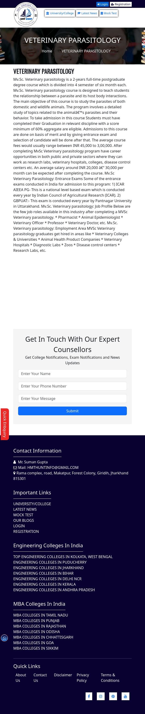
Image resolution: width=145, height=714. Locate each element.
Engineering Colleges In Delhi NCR (47, 578)
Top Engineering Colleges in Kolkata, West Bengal (63, 556)
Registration (121, 4)
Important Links (32, 492)
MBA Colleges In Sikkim (35, 648)
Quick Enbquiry (4, 424)
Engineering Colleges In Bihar (43, 573)
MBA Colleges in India (39, 603)
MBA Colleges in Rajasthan (39, 626)
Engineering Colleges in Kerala (44, 584)
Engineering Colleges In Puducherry (49, 562)
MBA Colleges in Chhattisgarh (43, 637)
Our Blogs (23, 520)
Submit (72, 410)
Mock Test (109, 13)
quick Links (26, 665)
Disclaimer (63, 674)
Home (47, 51)
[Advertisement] (72, 285)
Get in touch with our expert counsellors (72, 344)
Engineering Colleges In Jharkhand (48, 567)
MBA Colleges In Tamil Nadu (40, 615)
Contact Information (37, 450)
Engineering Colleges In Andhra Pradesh (54, 589)
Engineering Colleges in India (48, 545)
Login (103, 4)
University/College (60, 13)
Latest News (87, 13)
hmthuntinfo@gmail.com (52, 467)
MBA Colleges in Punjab (36, 620)
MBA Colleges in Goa (33, 642)
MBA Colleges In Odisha (36, 631)
